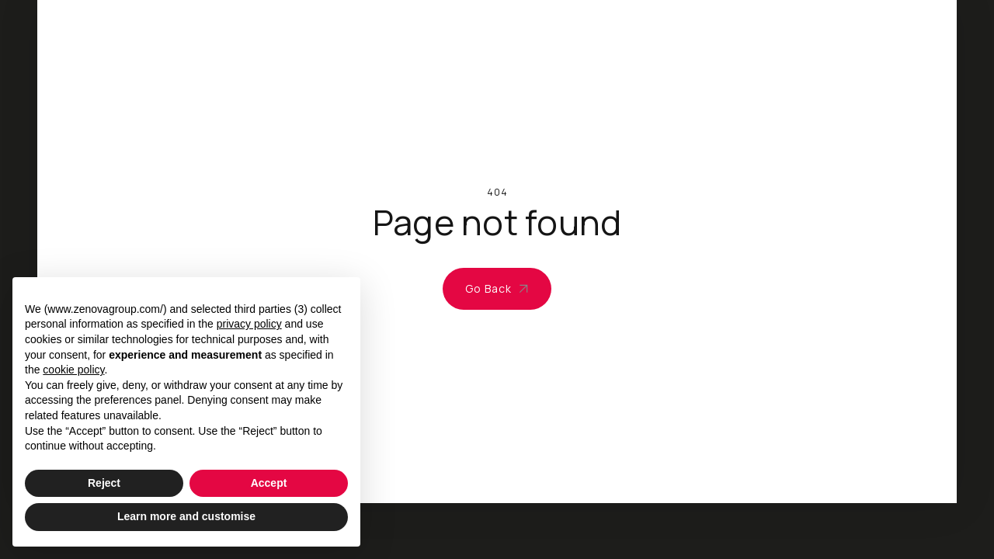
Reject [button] (104, 483)
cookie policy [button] (73, 369)
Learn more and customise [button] (186, 516)
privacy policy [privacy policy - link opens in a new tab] (249, 324)
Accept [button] (269, 483)
